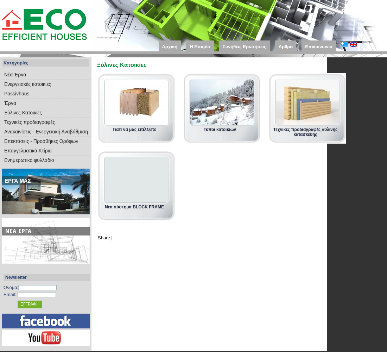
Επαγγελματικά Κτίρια (28, 150)
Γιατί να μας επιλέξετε (134, 129)
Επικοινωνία (318, 46)
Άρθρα (286, 46)
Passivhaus (17, 93)
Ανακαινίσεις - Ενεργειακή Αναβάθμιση (46, 131)
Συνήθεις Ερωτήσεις (244, 46)
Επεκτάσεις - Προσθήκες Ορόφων (41, 141)
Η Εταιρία (200, 46)
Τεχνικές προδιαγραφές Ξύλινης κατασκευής (305, 132)
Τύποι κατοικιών (220, 129)
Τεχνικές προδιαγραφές (29, 122)
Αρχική (170, 46)
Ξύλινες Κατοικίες (23, 112)
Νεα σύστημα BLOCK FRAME (134, 207)
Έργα (10, 103)
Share (104, 237)
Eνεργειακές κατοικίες (27, 84)
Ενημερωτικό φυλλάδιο (29, 160)
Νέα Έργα (15, 74)
